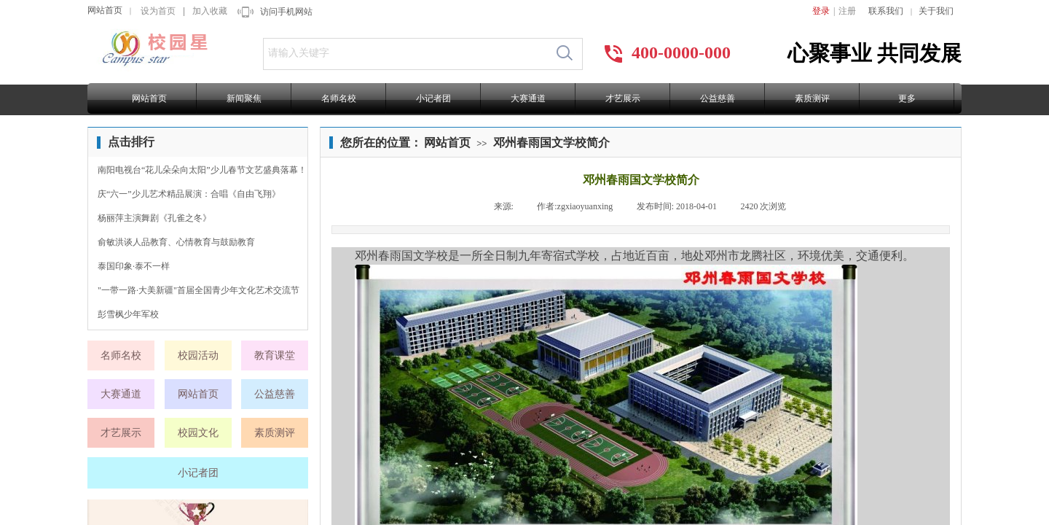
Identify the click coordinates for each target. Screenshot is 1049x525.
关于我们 (936, 11)
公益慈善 (717, 98)
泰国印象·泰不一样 (134, 266)
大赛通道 (528, 98)
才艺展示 (622, 98)
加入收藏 (209, 11)
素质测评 (812, 98)
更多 (907, 98)
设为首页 (158, 11)
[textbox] (405, 53)
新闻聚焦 (244, 98)
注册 (847, 11)
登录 (821, 11)
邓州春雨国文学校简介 (551, 142)
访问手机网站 (286, 12)
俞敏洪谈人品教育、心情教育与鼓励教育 (176, 242)
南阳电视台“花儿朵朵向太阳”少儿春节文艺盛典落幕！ (202, 170)
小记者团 (433, 98)
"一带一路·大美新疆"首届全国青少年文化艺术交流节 (198, 290)
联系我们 (885, 11)
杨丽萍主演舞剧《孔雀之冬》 (154, 218)
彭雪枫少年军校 (128, 314)
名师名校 (338, 98)
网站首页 (104, 10)
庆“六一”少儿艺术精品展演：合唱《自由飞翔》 (189, 194)
